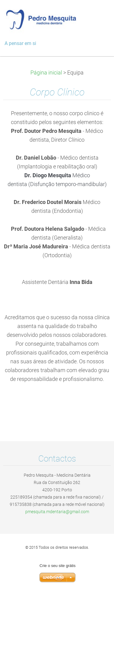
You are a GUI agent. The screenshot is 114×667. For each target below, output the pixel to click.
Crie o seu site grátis (58, 565)
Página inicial (46, 73)
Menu (97, 14)
